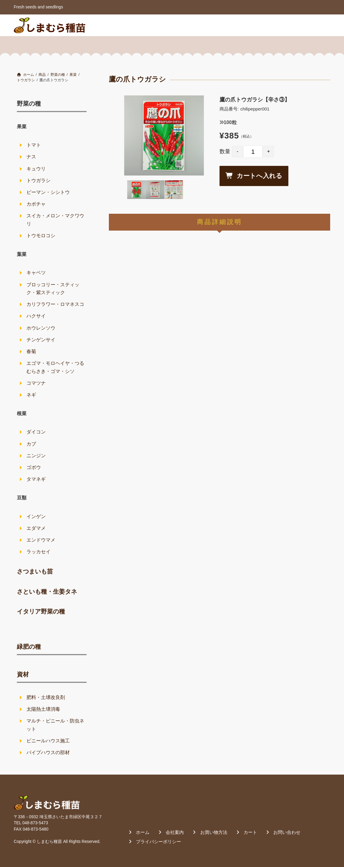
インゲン (36, 516)
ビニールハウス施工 (48, 740)
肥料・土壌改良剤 (45, 697)
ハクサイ (36, 316)
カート (276, 25)
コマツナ (36, 383)
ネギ (31, 394)
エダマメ (36, 528)
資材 (23, 674)
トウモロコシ (40, 235)
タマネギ (36, 479)
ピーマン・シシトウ (48, 192)
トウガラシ (38, 180)
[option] (164, 135)
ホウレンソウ (40, 328)
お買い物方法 (242, 25)
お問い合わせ (309, 25)
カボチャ (36, 204)
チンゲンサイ (40, 339)
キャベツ (36, 272)
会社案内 (206, 25)
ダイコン (36, 431)
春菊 (31, 351)
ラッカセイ (38, 551)
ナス (31, 156)
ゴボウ (33, 467)
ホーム (178, 25)
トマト (33, 145)
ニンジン (36, 455)
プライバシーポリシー (158, 841)
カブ (31, 443)
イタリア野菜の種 (41, 611)
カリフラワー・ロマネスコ (55, 304)
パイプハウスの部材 (48, 752)
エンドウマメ (40, 539)
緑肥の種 (29, 646)
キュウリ (36, 168)
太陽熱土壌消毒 (43, 709)
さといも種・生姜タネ (47, 591)
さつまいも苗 (35, 571)
